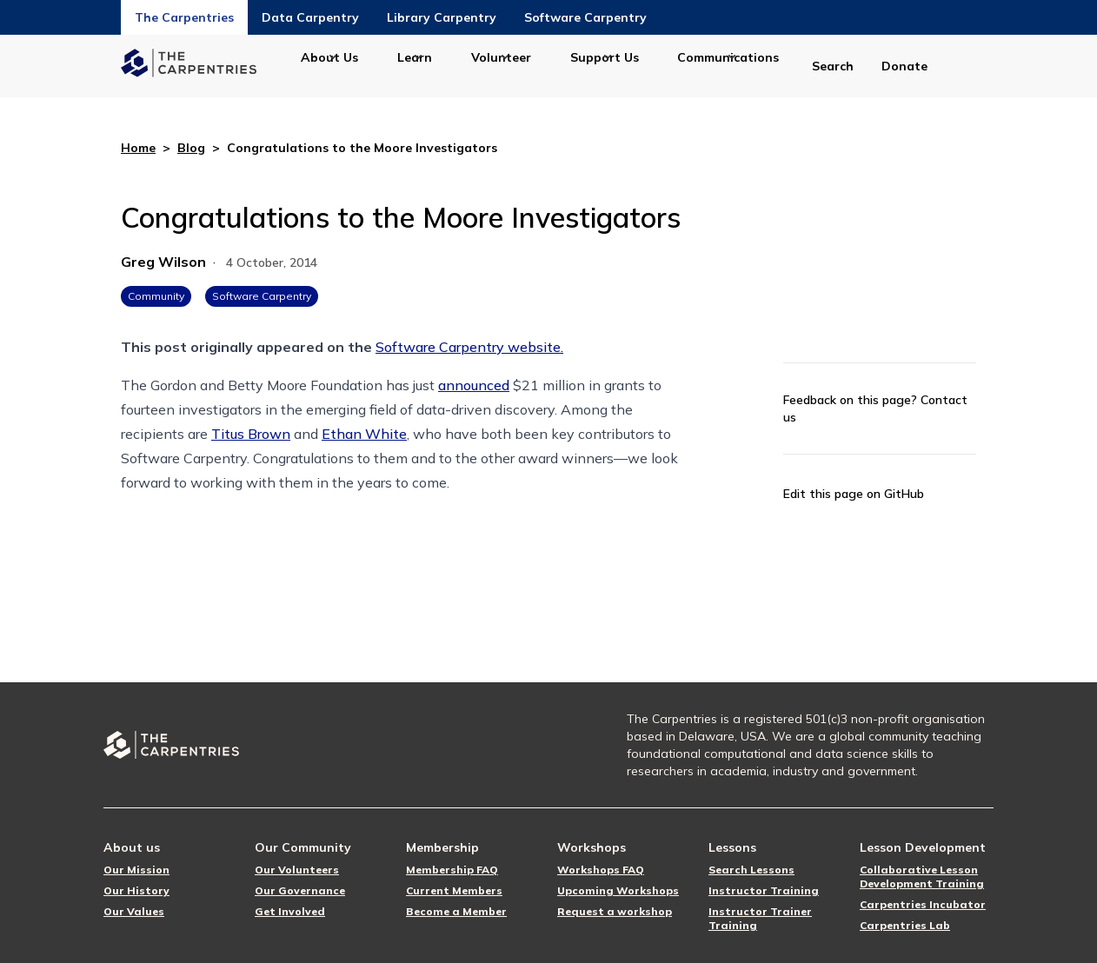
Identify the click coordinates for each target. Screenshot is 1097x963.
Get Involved (290, 911)
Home (138, 148)
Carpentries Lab (905, 925)
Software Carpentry (585, 17)
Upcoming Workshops (618, 890)
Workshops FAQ (600, 869)
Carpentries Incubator (923, 904)
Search (833, 66)
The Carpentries (184, 17)
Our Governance (300, 890)
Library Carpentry (441, 17)
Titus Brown (250, 433)
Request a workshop (614, 911)
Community (156, 295)
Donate (904, 66)
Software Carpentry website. (469, 346)
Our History (136, 890)
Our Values (133, 911)
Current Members (454, 890)
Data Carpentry (310, 17)
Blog (191, 148)
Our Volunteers (297, 869)
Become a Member (456, 911)
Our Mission (136, 869)
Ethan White (364, 433)
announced (473, 385)
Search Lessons (751, 869)
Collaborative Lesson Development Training (922, 876)
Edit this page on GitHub (853, 493)
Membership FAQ (452, 869)
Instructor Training (763, 890)
